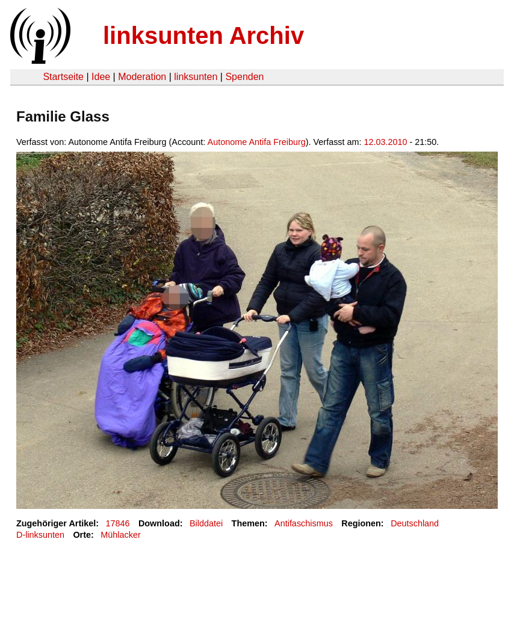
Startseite (63, 77)
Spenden (244, 77)
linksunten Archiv (203, 35)
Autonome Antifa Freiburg (257, 142)
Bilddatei (206, 523)
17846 (118, 523)
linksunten (195, 77)
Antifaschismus (303, 523)
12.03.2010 (385, 142)
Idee (100, 77)
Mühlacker (120, 535)
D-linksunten (40, 535)
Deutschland (415, 523)
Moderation (142, 77)
